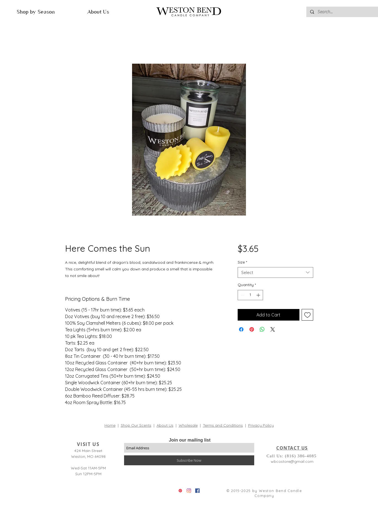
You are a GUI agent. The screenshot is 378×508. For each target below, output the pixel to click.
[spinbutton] (250, 295)
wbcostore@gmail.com (292, 461)
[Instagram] (189, 490)
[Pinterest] (180, 490)
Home (110, 425)
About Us (165, 425)
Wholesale (188, 425)
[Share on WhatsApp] (262, 329)
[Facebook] (197, 490)
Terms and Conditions (223, 425)
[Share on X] (272, 329)
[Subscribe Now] (189, 460)
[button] (36, 12)
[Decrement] (241, 295)
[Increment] (258, 295)
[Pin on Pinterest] (251, 329)
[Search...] (344, 12)
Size (242, 262)
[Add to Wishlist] (307, 315)
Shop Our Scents (136, 425)
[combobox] (275, 272)
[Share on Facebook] (241, 329)
